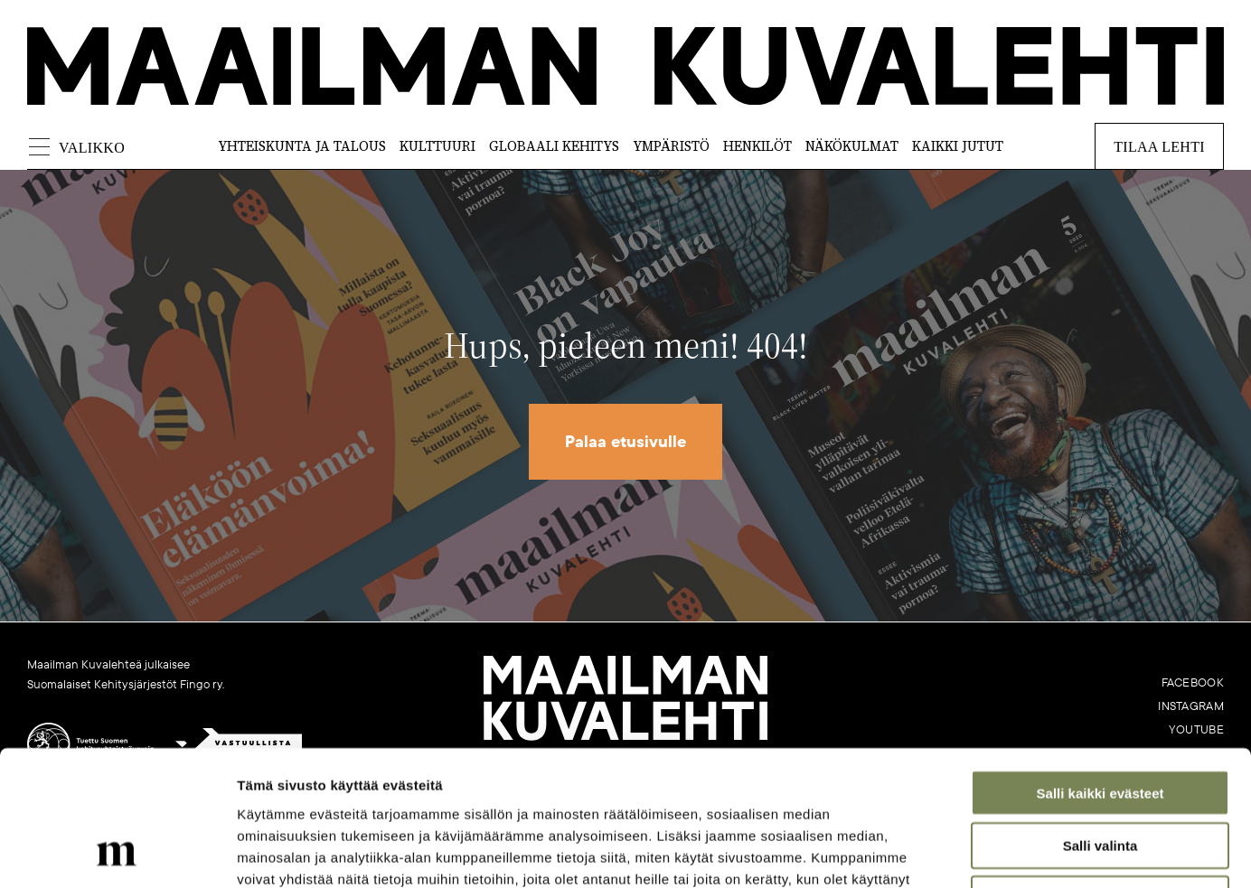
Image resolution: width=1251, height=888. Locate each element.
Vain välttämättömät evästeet (1100, 773)
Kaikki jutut (957, 145)
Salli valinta (1100, 719)
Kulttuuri (437, 145)
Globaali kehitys (554, 145)
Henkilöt (757, 145)
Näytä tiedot (966, 852)
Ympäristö (671, 145)
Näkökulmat (851, 145)
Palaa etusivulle (625, 442)
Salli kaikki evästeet (1100, 666)
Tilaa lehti (1159, 146)
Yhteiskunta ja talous (302, 145)
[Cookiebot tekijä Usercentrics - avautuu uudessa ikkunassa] (117, 852)
